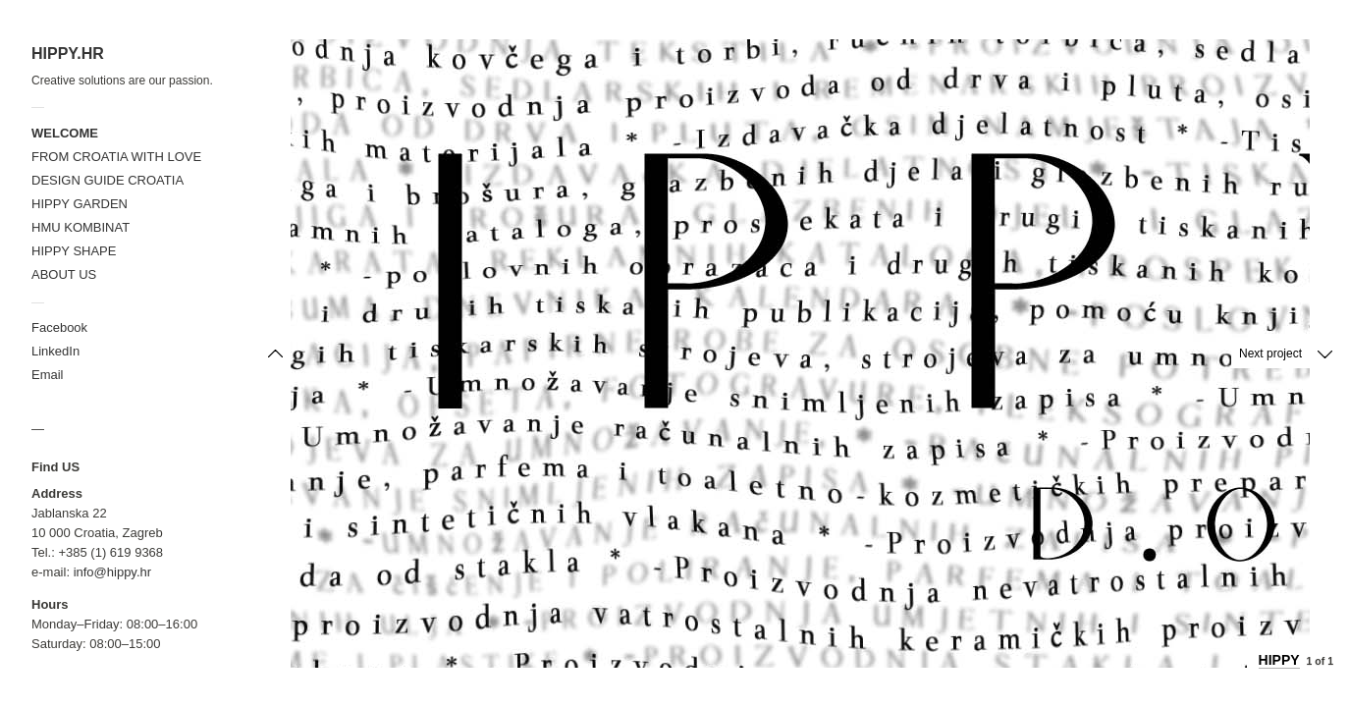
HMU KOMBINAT (80, 227)
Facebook (59, 327)
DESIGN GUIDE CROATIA (107, 180)
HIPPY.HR (67, 53)
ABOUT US (63, 274)
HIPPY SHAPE (73, 251)
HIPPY (1279, 660)
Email (47, 374)
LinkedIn (55, 351)
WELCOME (64, 133)
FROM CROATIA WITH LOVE (116, 156)
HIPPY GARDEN (79, 203)
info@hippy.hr (112, 572)
